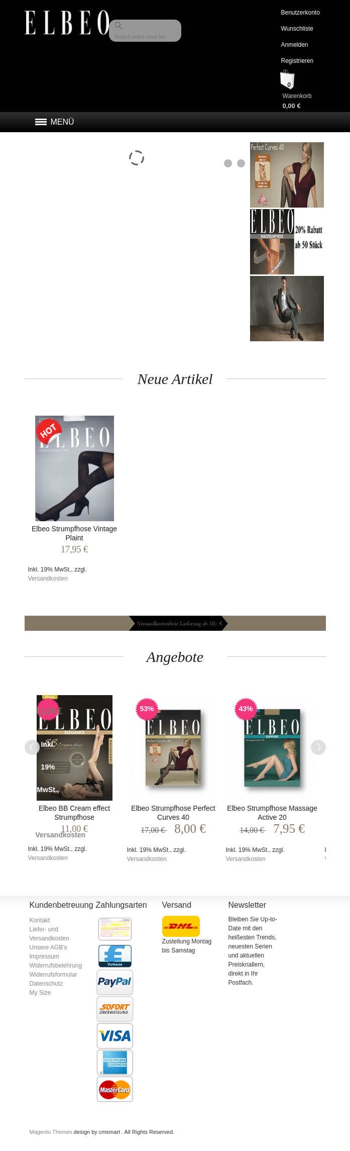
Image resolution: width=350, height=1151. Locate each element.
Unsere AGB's (48, 947)
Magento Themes (52, 1132)
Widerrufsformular (53, 974)
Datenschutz (46, 983)
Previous (32, 747)
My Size (40, 992)
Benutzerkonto (300, 12)
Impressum (44, 956)
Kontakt (40, 920)
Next (318, 747)
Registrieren (297, 60)
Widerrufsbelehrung (56, 965)
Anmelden (294, 44)
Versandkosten (48, 578)
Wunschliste (297, 28)
